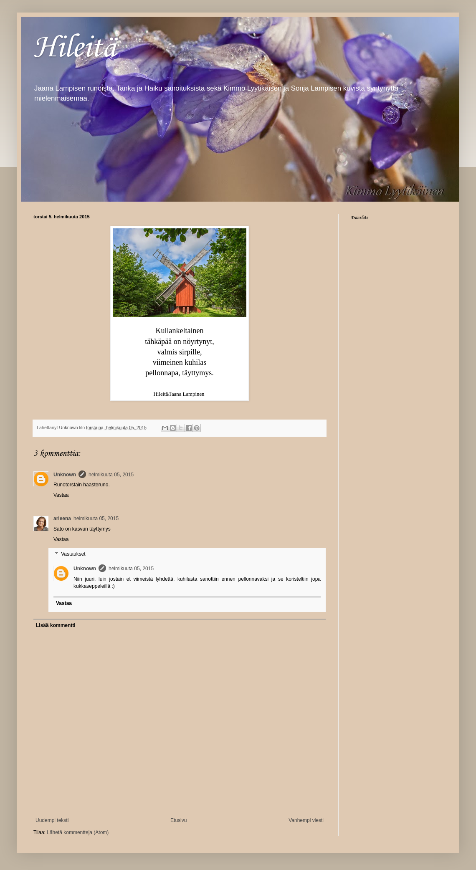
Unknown (64, 475)
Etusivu (178, 820)
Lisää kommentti (56, 625)
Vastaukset (73, 554)
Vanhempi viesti (306, 820)
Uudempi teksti (51, 820)
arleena (62, 518)
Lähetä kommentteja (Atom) (78, 832)
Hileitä (74, 46)
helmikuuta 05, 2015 (111, 475)
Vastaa (60, 495)
